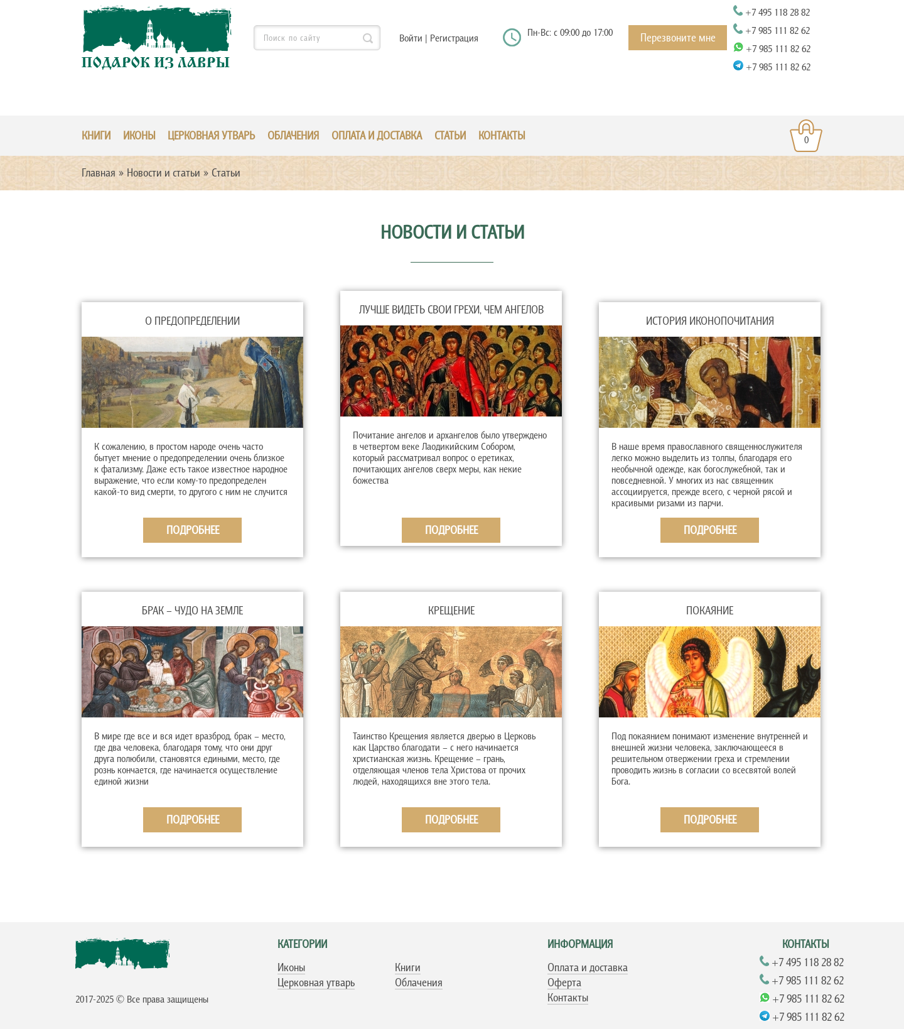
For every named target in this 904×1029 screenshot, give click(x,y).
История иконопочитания (710, 321)
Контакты (501, 135)
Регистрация (454, 37)
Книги (408, 967)
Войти (410, 37)
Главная (99, 172)
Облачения (419, 982)
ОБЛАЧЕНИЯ (293, 135)
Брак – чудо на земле (192, 610)
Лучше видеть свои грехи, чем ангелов (451, 309)
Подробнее (192, 530)
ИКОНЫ (139, 135)
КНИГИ (96, 135)
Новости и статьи (163, 172)
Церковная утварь (316, 982)
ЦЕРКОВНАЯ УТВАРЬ (211, 135)
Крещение (451, 610)
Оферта (564, 982)
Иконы (291, 967)
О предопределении (192, 321)
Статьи (450, 135)
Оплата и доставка (376, 135)
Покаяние (709, 610)
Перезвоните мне (678, 37)
